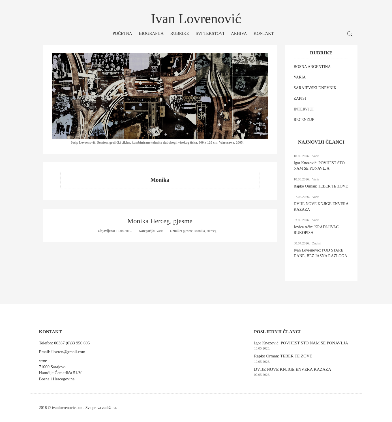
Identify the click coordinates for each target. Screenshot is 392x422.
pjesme (188, 231)
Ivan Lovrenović (196, 18)
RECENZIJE (304, 120)
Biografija (151, 33)
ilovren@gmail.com (68, 351)
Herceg (212, 231)
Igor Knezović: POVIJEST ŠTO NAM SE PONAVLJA (301, 343)
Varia (160, 231)
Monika (199, 231)
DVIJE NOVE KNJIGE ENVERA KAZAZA (292, 369)
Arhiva (239, 33)
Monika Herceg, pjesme (159, 221)
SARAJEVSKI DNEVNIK (315, 88)
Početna (122, 33)
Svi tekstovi (210, 33)
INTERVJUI (304, 109)
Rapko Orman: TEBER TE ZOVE (321, 186)
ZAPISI (300, 98)
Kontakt (264, 33)
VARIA (300, 77)
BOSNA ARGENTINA (312, 67)
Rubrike (179, 33)
